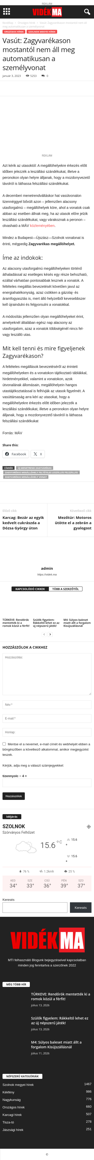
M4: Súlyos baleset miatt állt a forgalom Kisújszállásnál (77, 623)
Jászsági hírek (13, 1130)
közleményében (42, 226)
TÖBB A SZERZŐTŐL (65, 589)
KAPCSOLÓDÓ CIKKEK (30, 589)
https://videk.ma (47, 574)
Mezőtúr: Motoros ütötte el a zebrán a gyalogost (73, 522)
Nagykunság (12, 1100)
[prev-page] (44, 634)
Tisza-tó (8, 1122)
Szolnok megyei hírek (41, 31)
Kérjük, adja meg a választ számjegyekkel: (33, 765)
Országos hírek (26, 23)
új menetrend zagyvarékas (34, 468)
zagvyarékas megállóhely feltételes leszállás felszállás (41, 472)
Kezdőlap (8, 23)
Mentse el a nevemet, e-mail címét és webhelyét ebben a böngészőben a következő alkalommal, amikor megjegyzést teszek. (46, 749)
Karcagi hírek (12, 1115)
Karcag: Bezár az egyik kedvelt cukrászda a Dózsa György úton (23, 522)
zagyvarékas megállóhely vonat (26, 477)
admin (47, 568)
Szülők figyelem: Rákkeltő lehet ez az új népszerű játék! (46, 623)
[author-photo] (47, 551)
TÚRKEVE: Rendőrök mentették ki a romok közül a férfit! (16, 623)
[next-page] (50, 634)
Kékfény (8, 1092)
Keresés (9, 900)
